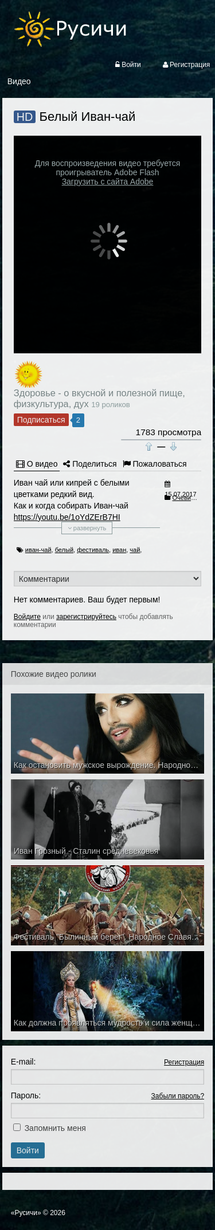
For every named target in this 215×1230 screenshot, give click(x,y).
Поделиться (89, 463)
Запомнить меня (55, 1128)
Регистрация (184, 1062)
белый (64, 549)
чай (135, 549)
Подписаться (41, 419)
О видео (37, 463)
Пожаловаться (155, 463)
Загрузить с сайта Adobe (108, 181)
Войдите (27, 617)
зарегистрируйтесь (86, 617)
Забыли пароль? (178, 1096)
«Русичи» (26, 1213)
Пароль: (26, 1095)
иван (119, 549)
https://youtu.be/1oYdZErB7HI (67, 517)
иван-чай (38, 549)
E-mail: (23, 1061)
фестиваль (93, 549)
